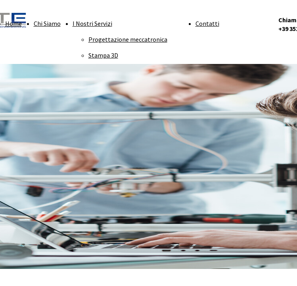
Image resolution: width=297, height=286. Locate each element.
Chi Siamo (47, 23)
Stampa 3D (103, 55)
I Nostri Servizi (92, 23)
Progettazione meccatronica (127, 39)
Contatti (207, 23)
